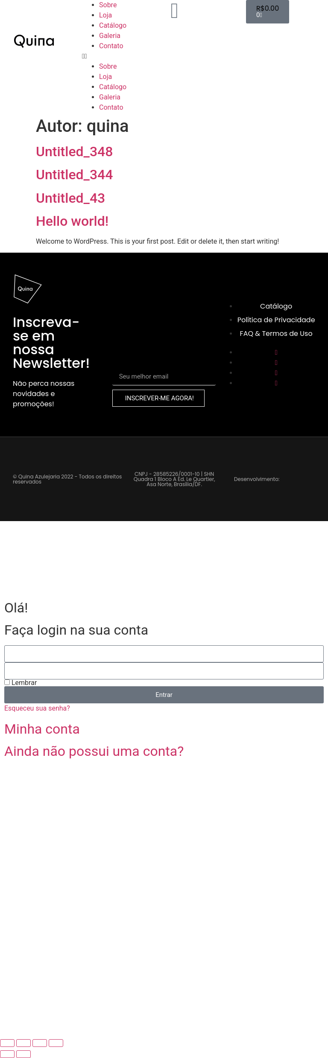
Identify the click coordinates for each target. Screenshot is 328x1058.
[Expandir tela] (23, 1043)
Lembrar (20, 682)
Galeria (109, 36)
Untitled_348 (74, 151)
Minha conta (42, 729)
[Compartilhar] (39, 1043)
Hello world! (72, 221)
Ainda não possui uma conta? (94, 751)
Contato (111, 46)
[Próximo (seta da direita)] (23, 1054)
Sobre (108, 5)
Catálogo (112, 25)
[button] (123, 56)
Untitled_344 (74, 174)
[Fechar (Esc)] (56, 1043)
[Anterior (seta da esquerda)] (7, 1054)
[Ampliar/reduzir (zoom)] (7, 1043)
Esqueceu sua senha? (37, 708)
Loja (105, 15)
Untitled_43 (70, 198)
